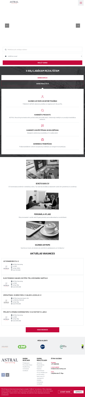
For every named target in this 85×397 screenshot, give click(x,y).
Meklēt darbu (42, 63)
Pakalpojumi (26, 363)
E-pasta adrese (55, 367)
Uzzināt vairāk (65, 392)
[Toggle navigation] (81, 3)
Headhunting (26, 367)
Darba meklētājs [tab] (42, 83)
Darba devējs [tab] (42, 78)
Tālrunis (53, 362)
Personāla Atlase (27, 365)
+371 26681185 (55, 364)
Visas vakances (42, 330)
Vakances (39, 363)
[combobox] (42, 49)
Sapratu (78, 392)
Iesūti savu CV (40, 376)
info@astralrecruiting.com (58, 368)
